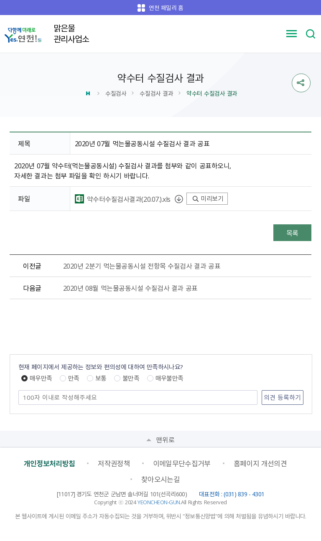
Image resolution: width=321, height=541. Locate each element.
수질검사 (115, 93)
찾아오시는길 (160, 479)
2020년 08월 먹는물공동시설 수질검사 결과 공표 (130, 288)
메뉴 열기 (291, 33)
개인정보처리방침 (49, 463)
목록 (292, 233)
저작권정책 (114, 463)
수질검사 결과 (156, 93)
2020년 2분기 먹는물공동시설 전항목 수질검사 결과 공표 (142, 266)
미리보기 (208, 198)
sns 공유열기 (301, 83)
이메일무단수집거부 (182, 463)
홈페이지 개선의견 (260, 463)
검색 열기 (310, 33)
